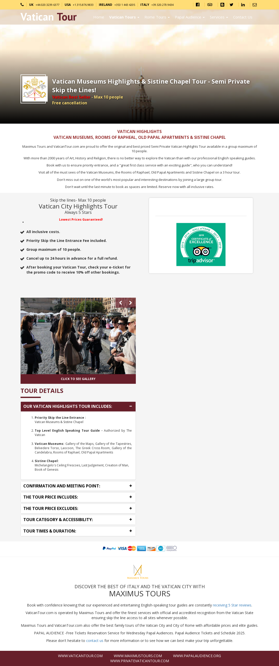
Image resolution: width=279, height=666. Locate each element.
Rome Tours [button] (157, 17)
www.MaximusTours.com (138, 655)
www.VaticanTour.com (80, 655)
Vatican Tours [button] (124, 17)
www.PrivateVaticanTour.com (139, 660)
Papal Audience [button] (190, 17)
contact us (94, 640)
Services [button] (219, 17)
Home (98, 17)
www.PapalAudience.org (197, 655)
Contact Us (242, 17)
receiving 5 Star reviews (232, 605)
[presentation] (121, 303)
